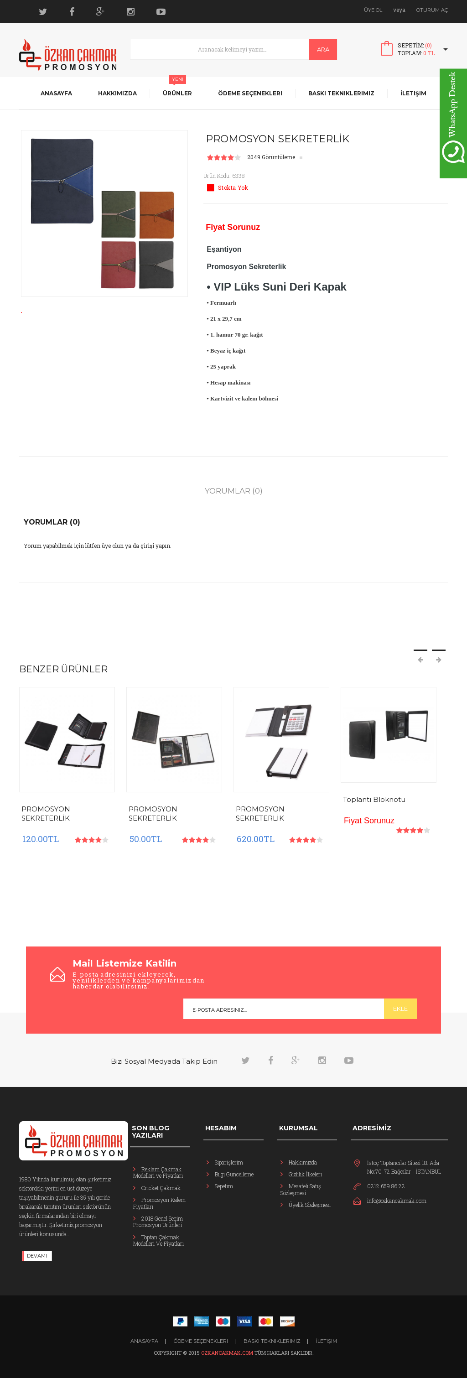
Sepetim (224, 1186)
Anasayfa (56, 93)
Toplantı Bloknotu (374, 799)
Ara (323, 49)
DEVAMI (37, 1256)
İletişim (413, 93)
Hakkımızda (117, 93)
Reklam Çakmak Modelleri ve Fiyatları (158, 1172)
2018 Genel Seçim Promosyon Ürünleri (158, 1221)
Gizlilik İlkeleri (305, 1174)
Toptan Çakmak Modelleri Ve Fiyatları (158, 1240)
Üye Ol (373, 10)
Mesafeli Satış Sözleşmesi (300, 1189)
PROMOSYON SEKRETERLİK (45, 813)
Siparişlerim (229, 1162)
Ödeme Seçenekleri (250, 93)
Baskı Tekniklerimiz (341, 93)
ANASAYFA (144, 1341)
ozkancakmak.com (227, 1352)
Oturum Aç (432, 10)
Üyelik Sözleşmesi (310, 1204)
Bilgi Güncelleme (234, 1174)
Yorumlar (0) (234, 491)
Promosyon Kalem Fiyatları (159, 1203)
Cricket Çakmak (161, 1187)
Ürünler (177, 93)
